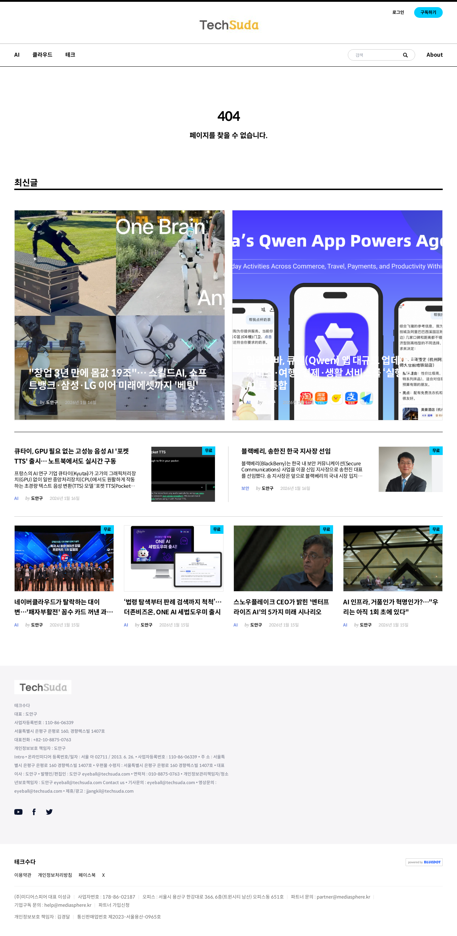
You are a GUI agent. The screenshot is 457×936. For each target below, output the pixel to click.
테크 (70, 54)
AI (17, 54)
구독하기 (428, 12)
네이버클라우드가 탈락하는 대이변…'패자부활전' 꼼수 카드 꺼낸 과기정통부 (63, 612)
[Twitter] (49, 812)
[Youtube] (18, 812)
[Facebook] (34, 811)
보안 (245, 488)
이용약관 (22, 875)
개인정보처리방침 (55, 875)
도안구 (52, 402)
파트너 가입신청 (114, 905)
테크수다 (25, 862)
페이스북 (87, 875)
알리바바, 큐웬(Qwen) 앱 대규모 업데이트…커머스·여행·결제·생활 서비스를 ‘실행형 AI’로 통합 (336, 373)
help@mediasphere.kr (67, 905)
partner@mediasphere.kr (343, 897)
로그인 (398, 12)
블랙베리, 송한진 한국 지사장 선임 (286, 451)
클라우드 (42, 54)
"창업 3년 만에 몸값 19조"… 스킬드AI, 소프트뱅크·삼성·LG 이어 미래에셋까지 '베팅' (118, 379)
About (435, 54)
